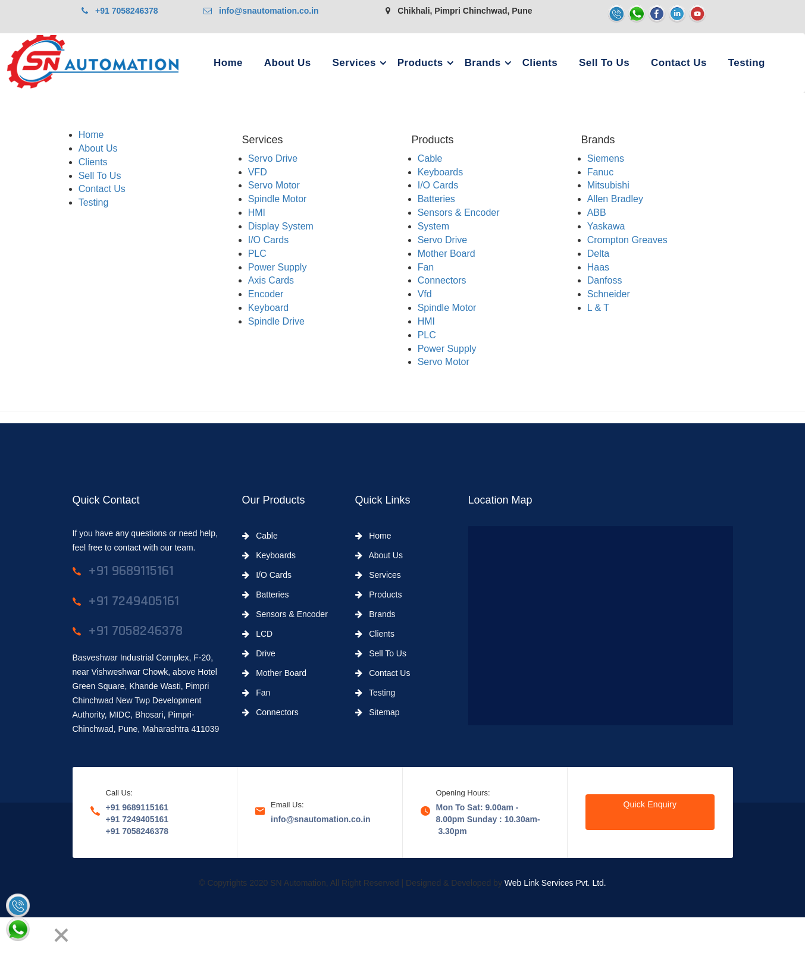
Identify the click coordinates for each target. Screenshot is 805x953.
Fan (426, 267)
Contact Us (679, 62)
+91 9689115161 (137, 807)
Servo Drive (273, 158)
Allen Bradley (615, 199)
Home (228, 62)
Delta (598, 254)
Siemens (605, 158)
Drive (258, 653)
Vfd (425, 294)
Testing (746, 62)
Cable (430, 158)
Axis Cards (271, 280)
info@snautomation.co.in (260, 10)
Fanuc (600, 172)
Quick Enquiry (649, 804)
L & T (598, 308)
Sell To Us (604, 62)
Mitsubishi (608, 185)
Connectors (442, 280)
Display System (281, 226)
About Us (287, 62)
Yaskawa (606, 226)
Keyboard (268, 308)
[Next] (39, 935)
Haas (598, 267)
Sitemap (377, 712)
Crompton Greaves (627, 240)
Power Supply (277, 267)
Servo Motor (274, 185)
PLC (257, 254)
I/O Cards (268, 240)
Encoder (266, 294)
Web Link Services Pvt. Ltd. (555, 883)
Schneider (608, 294)
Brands (483, 62)
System (433, 226)
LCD (257, 634)
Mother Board (446, 254)
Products (420, 62)
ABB (596, 212)
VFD (257, 172)
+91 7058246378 (120, 10)
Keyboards (440, 172)
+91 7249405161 (137, 819)
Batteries (436, 199)
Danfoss (604, 280)
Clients (539, 62)
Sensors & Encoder (459, 212)
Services (354, 62)
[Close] (61, 935)
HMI (256, 212)
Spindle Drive (276, 321)
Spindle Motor (277, 199)
